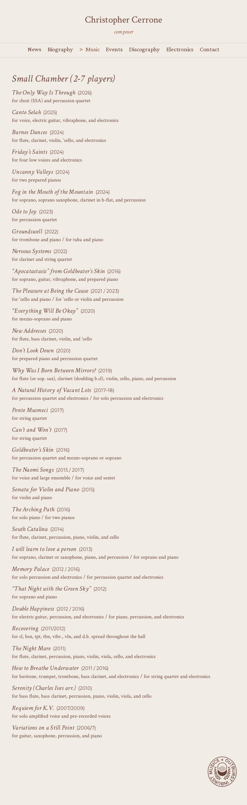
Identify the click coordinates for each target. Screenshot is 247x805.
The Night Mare (31, 648)
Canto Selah (26, 112)
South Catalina (30, 529)
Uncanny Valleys (32, 172)
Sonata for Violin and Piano (45, 489)
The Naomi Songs (33, 470)
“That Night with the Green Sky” (51, 588)
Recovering (25, 628)
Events (114, 49)
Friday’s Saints (29, 152)
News (34, 49)
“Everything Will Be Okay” (45, 311)
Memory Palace (30, 569)
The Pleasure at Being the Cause (50, 291)
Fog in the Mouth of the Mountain (52, 192)
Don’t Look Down (33, 350)
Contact (209, 49)
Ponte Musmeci (30, 410)
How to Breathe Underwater (45, 668)
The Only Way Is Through (43, 92)
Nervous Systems (31, 251)
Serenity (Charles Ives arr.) (44, 688)
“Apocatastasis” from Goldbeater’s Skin (58, 271)
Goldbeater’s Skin (33, 450)
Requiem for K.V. (33, 708)
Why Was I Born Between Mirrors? (54, 370)
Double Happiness (33, 608)
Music (93, 49)
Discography (144, 49)
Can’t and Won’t (31, 430)
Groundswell (27, 231)
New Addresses (29, 331)
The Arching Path (33, 509)
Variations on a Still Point (43, 727)
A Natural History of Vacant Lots (51, 390)
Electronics (179, 49)
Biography (60, 49)
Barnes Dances (29, 132)
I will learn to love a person (44, 549)
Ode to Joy (24, 211)
